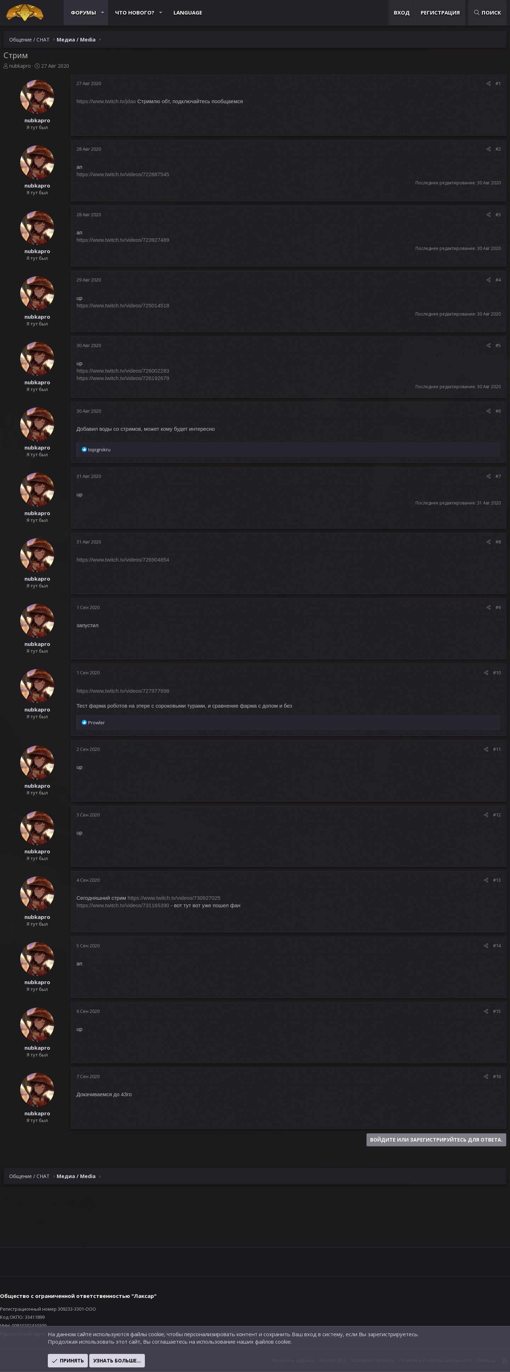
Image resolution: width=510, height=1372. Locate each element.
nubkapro (27, 65)
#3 (491, 214)
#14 (490, 945)
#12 (490, 815)
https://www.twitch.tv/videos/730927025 (181, 898)
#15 (490, 1011)
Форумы (90, 12)
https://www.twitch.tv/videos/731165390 (130, 905)
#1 (491, 83)
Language (195, 12)
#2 (491, 149)
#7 (491, 476)
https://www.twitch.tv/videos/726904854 (130, 560)
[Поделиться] (481, 83)
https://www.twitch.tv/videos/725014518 (130, 305)
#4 (491, 280)
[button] (109, 12)
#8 (491, 542)
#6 (491, 411)
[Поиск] (480, 12)
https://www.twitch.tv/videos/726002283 (130, 371)
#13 (490, 880)
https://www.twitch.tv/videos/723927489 (130, 240)
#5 (491, 345)
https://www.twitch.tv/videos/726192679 (130, 378)
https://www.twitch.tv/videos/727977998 (130, 691)
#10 (490, 672)
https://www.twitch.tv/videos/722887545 (130, 174)
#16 (490, 1076)
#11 (490, 749)
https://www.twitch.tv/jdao (113, 101)
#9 (491, 607)
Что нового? (142, 12)
